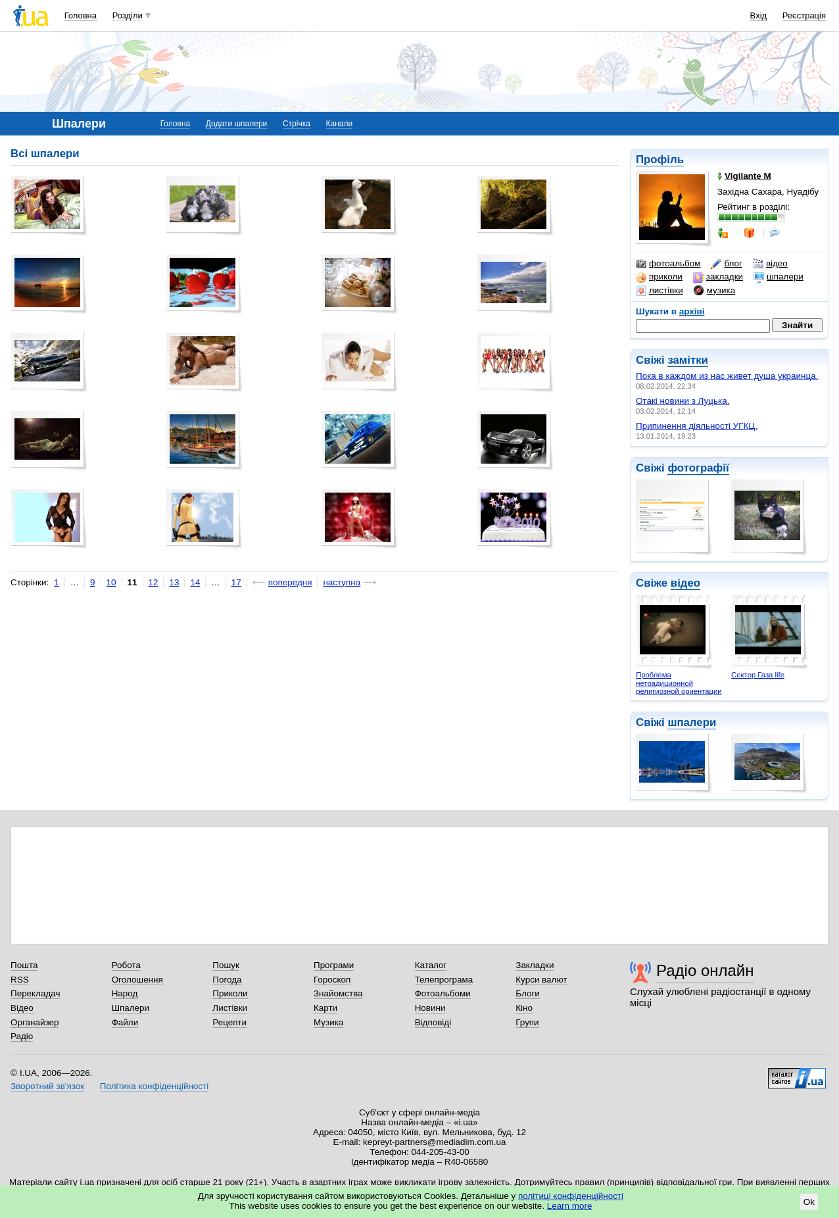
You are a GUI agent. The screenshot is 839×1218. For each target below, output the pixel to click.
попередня (290, 582)
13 (174, 582)
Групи (527, 1022)
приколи (659, 277)
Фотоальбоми (443, 993)
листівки (659, 290)
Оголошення (137, 980)
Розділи (127, 15)
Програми (334, 965)
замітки (687, 360)
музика (714, 290)
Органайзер (35, 1022)
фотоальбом (668, 263)
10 (111, 582)
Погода (226, 980)
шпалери (778, 277)
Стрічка (296, 123)
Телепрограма (444, 980)
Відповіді (433, 1022)
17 (236, 582)
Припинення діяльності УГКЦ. (696, 426)
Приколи (229, 993)
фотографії (698, 468)
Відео (22, 1008)
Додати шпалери (236, 123)
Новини (430, 1008)
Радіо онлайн (705, 970)
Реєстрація (804, 15)
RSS (20, 980)
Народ (125, 993)
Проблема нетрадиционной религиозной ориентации (678, 683)
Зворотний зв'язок (47, 1086)
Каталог (431, 965)
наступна (341, 582)
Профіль (660, 159)
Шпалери (130, 1008)
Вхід (758, 15)
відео (770, 263)
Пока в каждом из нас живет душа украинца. (727, 376)
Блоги (527, 993)
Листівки (229, 1008)
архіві (692, 311)
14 (195, 582)
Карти (325, 1008)
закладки (718, 277)
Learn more (569, 1206)
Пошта (24, 965)
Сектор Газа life (757, 675)
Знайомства (338, 993)
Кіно (524, 1008)
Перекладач (35, 993)
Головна (80, 15)
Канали (339, 123)
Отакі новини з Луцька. (682, 401)
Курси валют (541, 980)
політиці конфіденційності (570, 1196)
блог (726, 263)
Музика (328, 1022)
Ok (809, 1202)
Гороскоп (332, 980)
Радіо (22, 1036)
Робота (126, 965)
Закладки (534, 965)
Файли (125, 1022)
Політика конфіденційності (154, 1086)
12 (153, 582)
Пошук (225, 965)
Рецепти (229, 1022)
